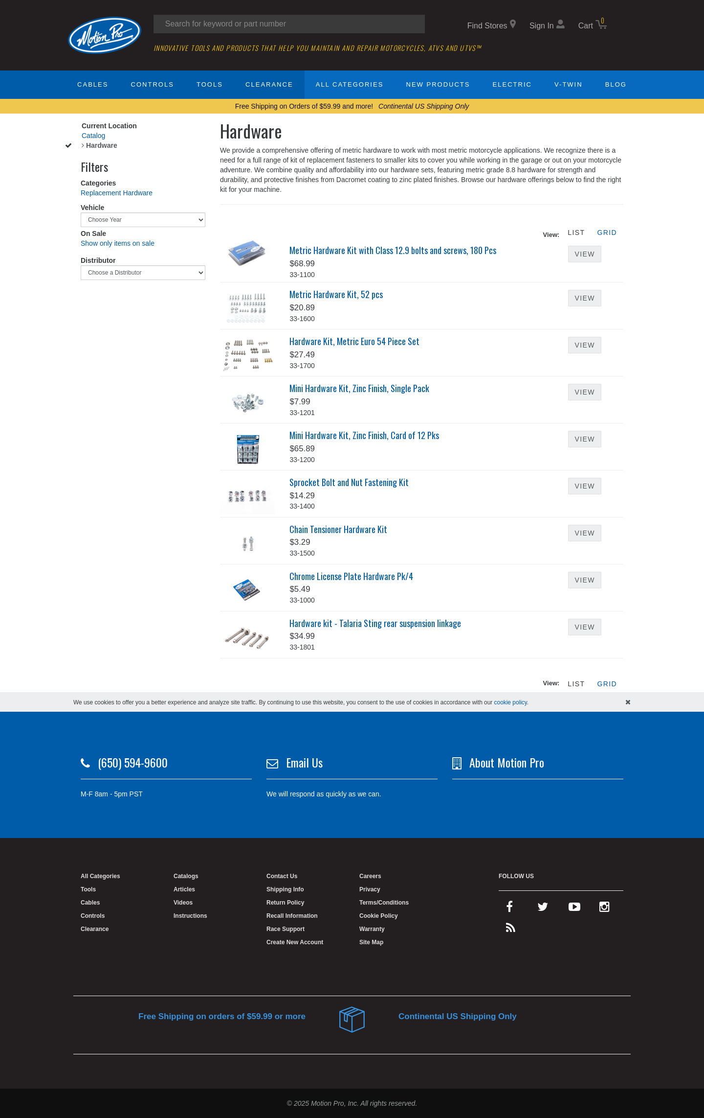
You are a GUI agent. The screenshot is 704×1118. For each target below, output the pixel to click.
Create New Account (294, 942)
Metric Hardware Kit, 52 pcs (336, 294)
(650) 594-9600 (133, 762)
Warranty (372, 929)
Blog (616, 84)
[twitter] (542, 909)
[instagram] (604, 909)
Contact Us (281, 876)
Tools (210, 84)
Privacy (369, 889)
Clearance (269, 84)
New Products (438, 84)
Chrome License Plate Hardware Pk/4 (351, 576)
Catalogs (186, 876)
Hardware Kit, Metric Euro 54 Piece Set (354, 341)
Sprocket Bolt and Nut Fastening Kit (349, 482)
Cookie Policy (378, 915)
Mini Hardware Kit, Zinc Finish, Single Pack (359, 388)
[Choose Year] (143, 219)
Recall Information (292, 915)
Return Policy (285, 902)
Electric (512, 84)
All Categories (350, 84)
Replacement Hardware (117, 193)
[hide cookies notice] (628, 702)
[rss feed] (510, 930)
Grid (607, 232)
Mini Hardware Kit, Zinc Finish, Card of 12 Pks (364, 435)
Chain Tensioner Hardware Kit (338, 529)
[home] (104, 35)
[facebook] (509, 909)
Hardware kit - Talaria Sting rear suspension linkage (375, 623)
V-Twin (568, 84)
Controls (152, 84)
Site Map (371, 942)
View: (551, 234)
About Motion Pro (506, 762)
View (584, 254)
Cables (92, 84)
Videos (183, 902)
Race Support (285, 929)
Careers (370, 876)
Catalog (93, 136)
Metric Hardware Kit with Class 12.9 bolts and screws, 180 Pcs (392, 250)
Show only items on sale (117, 243)
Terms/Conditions (384, 902)
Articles (184, 889)
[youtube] (574, 909)
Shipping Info (285, 889)
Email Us (304, 762)
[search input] (289, 24)
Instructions (190, 915)
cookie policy (510, 702)
